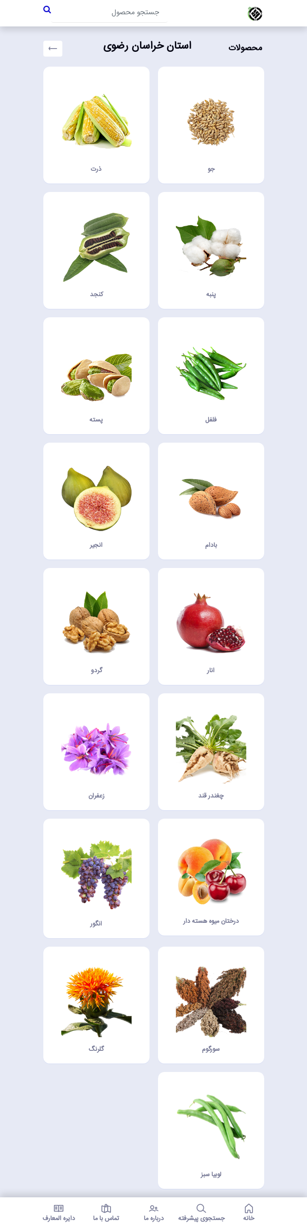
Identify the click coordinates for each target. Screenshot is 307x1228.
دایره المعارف (58, 1213)
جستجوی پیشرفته (201, 1213)
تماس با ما (106, 1213)
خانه (249, 1213)
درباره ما (154, 1213)
